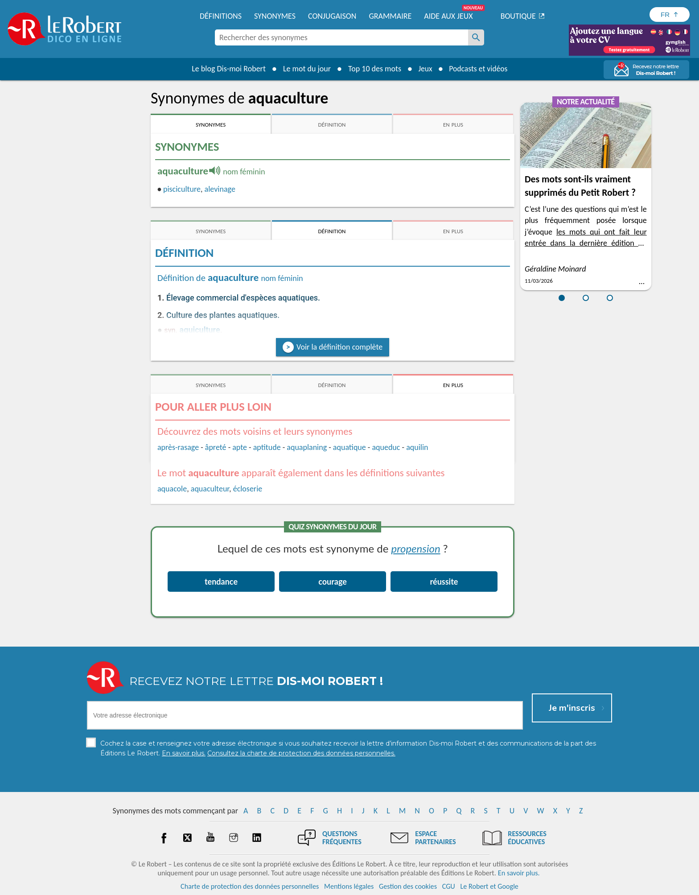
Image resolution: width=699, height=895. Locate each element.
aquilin (417, 447)
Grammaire (390, 16)
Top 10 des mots (373, 69)
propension (415, 548)
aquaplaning (307, 447)
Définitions (221, 16)
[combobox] (341, 37)
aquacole (172, 489)
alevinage (220, 189)
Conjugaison (332, 16)
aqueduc (386, 447)
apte (239, 447)
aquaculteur (210, 489)
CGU (448, 886)
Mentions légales (349, 886)
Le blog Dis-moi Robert (227, 69)
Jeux (424, 69)
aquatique (349, 447)
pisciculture (182, 189)
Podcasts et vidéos (479, 69)
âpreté (215, 447)
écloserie (248, 489)
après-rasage (178, 447)
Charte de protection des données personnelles (250, 886)
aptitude (267, 447)
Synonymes (275, 16)
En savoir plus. (519, 872)
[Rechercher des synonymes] (476, 37)
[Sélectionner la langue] (670, 14)
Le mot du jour (305, 69)
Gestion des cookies (408, 886)
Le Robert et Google (489, 886)
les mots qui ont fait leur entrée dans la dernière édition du (586, 243)
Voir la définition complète (339, 347)
